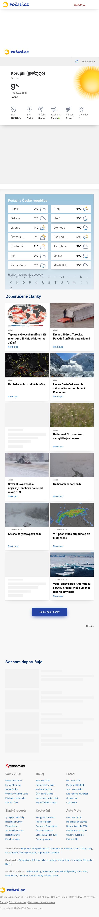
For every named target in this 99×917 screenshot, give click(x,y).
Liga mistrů (71, 802)
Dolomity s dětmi (44, 839)
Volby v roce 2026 (13, 781)
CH (62, 277)
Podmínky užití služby (37, 897)
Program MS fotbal (75, 785)
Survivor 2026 (11, 853)
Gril (33, 860)
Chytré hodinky (36, 875)
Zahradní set (24, 860)
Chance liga (71, 798)
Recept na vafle (12, 835)
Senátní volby (11, 789)
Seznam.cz (79, 4)
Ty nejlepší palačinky (14, 817)
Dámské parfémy (68, 871)
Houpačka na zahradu (46, 860)
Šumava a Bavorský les (46, 826)
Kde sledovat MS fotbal (77, 794)
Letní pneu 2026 (73, 817)
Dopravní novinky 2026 (76, 826)
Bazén (8, 864)
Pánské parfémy (51, 875)
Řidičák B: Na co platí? (76, 830)
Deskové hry (11, 875)
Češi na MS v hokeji (45, 794)
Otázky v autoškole (75, 835)
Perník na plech (12, 839)
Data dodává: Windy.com (82, 897)
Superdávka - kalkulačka (49, 853)
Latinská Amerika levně (46, 835)
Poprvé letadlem (43, 822)
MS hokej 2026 (43, 781)
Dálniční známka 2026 (76, 822)
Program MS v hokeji (45, 785)
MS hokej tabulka (44, 789)
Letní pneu (82, 871)
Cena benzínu (56, 849)
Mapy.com (26, 849)
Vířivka (61, 860)
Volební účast (11, 802)
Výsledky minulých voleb (16, 794)
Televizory (23, 875)
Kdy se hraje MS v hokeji (47, 798)
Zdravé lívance (12, 826)
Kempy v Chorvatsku (45, 817)
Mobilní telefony (33, 871)
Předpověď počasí (40, 849)
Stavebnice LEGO (51, 871)
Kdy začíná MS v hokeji (46, 802)
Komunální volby (13, 785)
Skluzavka (87, 860)
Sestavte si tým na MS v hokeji (78, 849)
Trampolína (76, 860)
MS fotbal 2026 (73, 781)
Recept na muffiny (13, 822)
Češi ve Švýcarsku (44, 830)
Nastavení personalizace (41, 902)
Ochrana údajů (59, 897)
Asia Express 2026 (27, 853)
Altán (67, 860)
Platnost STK (72, 839)
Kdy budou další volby (15, 798)
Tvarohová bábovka (14, 830)
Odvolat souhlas (17, 902)
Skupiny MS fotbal (74, 789)
